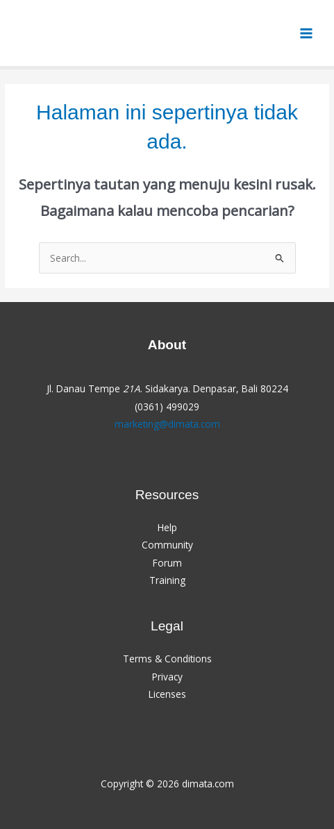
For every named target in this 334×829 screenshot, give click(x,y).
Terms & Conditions (167, 658)
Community (167, 544)
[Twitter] (157, 450)
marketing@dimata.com (167, 423)
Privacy (167, 676)
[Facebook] (136, 450)
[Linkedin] (198, 450)
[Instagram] (178, 450)
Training (167, 580)
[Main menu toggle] (306, 33)
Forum (167, 562)
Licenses (167, 694)
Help (167, 527)
